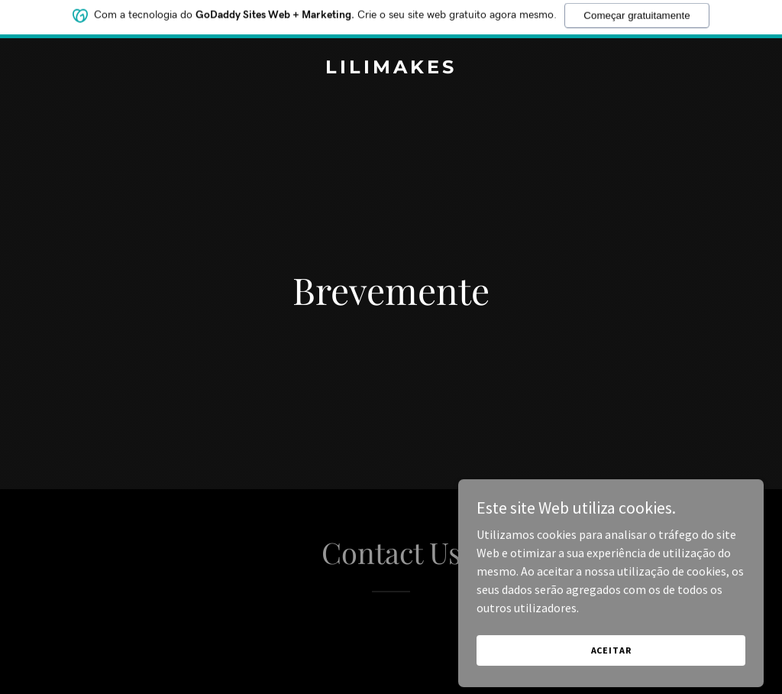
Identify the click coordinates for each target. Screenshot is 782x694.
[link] (391, 68)
